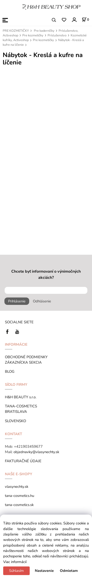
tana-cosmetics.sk (19, 504)
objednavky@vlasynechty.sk (36, 451)
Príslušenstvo (57, 35)
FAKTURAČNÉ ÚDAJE (23, 461)
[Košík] (85, 19)
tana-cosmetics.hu (19, 495)
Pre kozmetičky (32, 35)
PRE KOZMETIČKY (16, 31)
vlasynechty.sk (16, 486)
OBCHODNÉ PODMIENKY (26, 357)
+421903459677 (28, 446)
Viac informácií (14, 561)
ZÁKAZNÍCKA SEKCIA (24, 362)
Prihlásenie (17, 301)
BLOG (9, 371)
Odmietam (69, 570)
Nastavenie (44, 570)
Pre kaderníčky (44, 31)
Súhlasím (16, 570)
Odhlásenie (42, 301)
